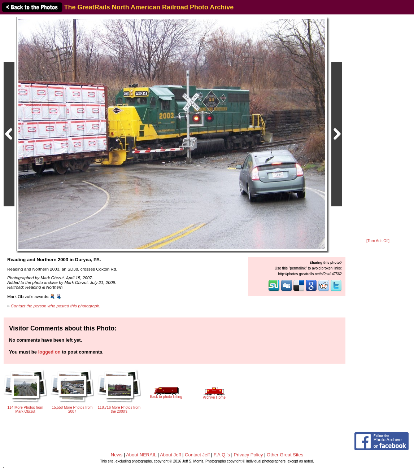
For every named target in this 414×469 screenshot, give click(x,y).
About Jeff (170, 454)
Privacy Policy (248, 454)
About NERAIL (141, 454)
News (117, 454)
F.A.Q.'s (222, 454)
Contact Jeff (197, 454)
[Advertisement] (378, 127)
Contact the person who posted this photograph (55, 305)
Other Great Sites (285, 454)
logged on (49, 352)
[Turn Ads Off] (377, 241)
